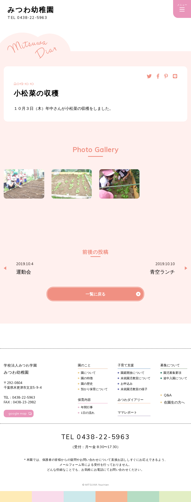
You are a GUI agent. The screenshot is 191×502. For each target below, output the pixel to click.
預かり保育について (94, 389)
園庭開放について (132, 373)
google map (17, 413)
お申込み (127, 383)
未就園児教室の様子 (134, 389)
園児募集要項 (172, 373)
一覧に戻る (95, 294)
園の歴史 (87, 383)
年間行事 (87, 407)
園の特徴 (87, 378)
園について (88, 373)
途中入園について (175, 378)
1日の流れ (88, 413)
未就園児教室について (135, 378)
